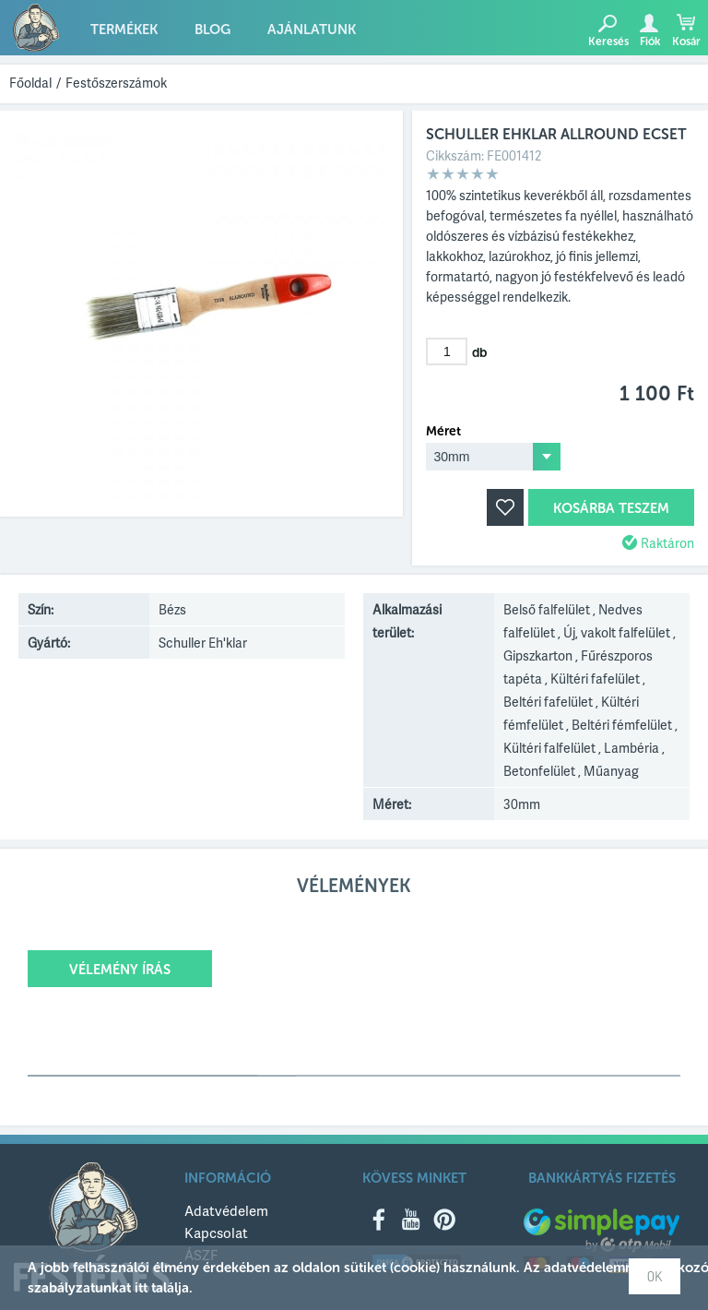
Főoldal (30, 82)
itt (141, 1288)
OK (654, 1276)
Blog (212, 29)
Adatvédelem (226, 1210)
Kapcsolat (216, 1232)
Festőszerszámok (116, 82)
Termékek (124, 29)
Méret (443, 431)
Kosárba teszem (611, 508)
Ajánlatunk (311, 29)
